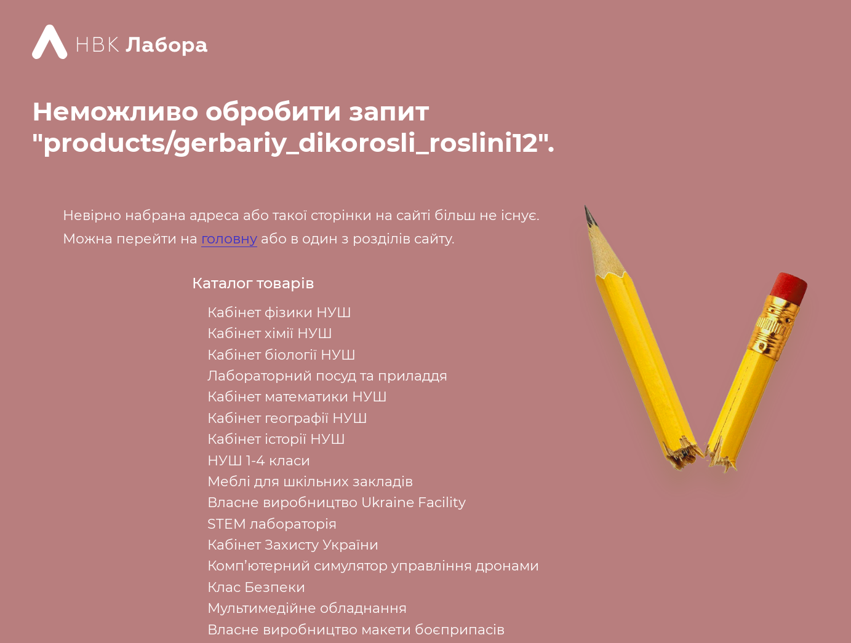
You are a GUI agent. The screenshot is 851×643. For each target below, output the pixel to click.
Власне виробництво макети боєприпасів (356, 629)
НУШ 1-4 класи (258, 460)
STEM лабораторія (272, 524)
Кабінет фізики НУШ (279, 312)
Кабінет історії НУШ (276, 439)
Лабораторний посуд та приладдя (327, 376)
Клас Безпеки (256, 587)
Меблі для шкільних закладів (310, 481)
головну (229, 239)
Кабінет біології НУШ (281, 355)
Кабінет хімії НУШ (269, 333)
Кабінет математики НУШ (297, 397)
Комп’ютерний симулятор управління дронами (373, 566)
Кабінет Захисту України (292, 545)
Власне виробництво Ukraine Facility (336, 502)
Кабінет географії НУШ (287, 418)
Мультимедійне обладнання (307, 608)
